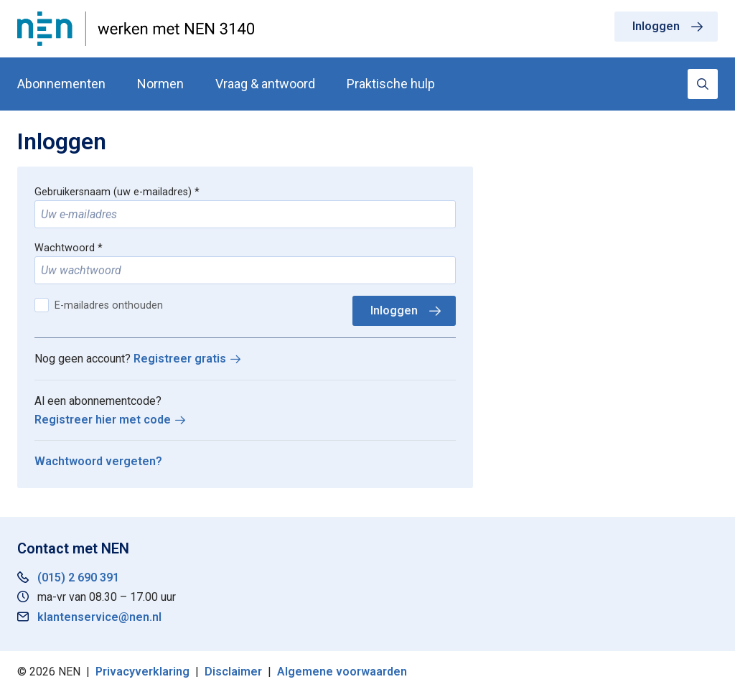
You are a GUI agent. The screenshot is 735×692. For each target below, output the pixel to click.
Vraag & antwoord (265, 83)
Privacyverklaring (142, 671)
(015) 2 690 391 (78, 577)
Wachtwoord (64, 248)
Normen (160, 83)
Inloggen (656, 26)
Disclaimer (233, 671)
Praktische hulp (391, 83)
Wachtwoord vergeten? (98, 461)
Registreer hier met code (102, 419)
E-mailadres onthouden (109, 305)
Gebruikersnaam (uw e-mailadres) (113, 192)
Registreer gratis (180, 358)
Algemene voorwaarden (342, 671)
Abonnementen (61, 83)
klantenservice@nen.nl (99, 617)
